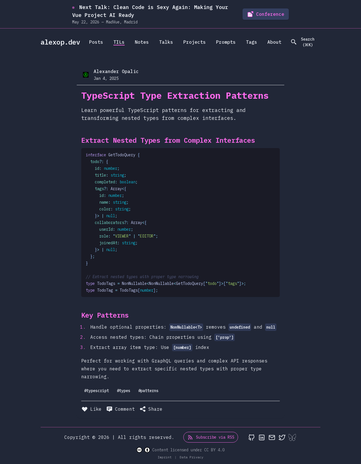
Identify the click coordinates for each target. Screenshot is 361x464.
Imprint (165, 457)
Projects (194, 42)
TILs (119, 42)
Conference (265, 14)
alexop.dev (60, 42)
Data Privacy (191, 457)
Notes (142, 42)
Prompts (226, 42)
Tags (251, 42)
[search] (304, 42)
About (274, 42)
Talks (166, 42)
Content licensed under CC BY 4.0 (180, 450)
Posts (96, 42)
